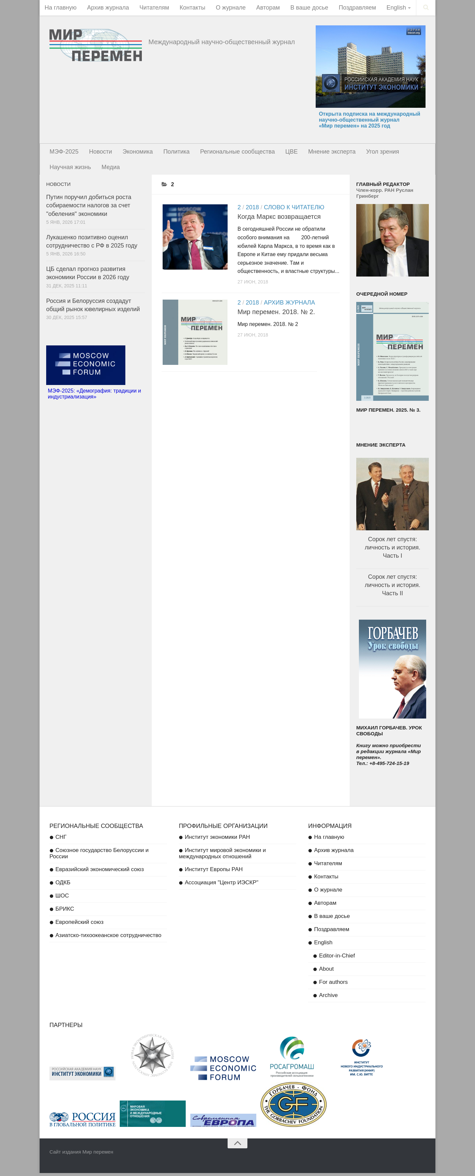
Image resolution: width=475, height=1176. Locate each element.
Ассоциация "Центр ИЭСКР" (221, 885)
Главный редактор (383, 187)
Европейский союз (79, 925)
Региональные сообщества (232, 153)
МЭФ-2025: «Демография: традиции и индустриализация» (94, 396)
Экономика (134, 153)
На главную (60, 8)
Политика (172, 153)
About (326, 972)
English (385, 8)
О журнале (225, 8)
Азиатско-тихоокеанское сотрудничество (108, 938)
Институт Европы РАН (214, 872)
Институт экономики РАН (217, 840)
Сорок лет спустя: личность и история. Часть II (393, 588)
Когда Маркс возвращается (279, 219)
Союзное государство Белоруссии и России (99, 856)
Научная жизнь (70, 169)
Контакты (188, 8)
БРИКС (64, 912)
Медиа (109, 169)
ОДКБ (62, 885)
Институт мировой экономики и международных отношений (222, 856)
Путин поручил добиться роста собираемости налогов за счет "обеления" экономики (88, 208)
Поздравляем (347, 8)
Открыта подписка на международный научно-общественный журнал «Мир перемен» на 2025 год (369, 121)
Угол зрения (373, 153)
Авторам (261, 8)
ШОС (62, 899)
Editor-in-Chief (337, 959)
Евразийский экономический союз (99, 872)
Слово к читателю (294, 210)
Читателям (151, 8)
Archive (328, 998)
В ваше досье (301, 8)
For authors (333, 985)
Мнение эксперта (323, 153)
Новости (99, 153)
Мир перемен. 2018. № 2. (276, 314)
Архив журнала (106, 8)
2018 (252, 210)
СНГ (61, 840)
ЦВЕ (284, 153)
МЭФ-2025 (63, 153)
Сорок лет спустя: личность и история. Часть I (393, 550)
